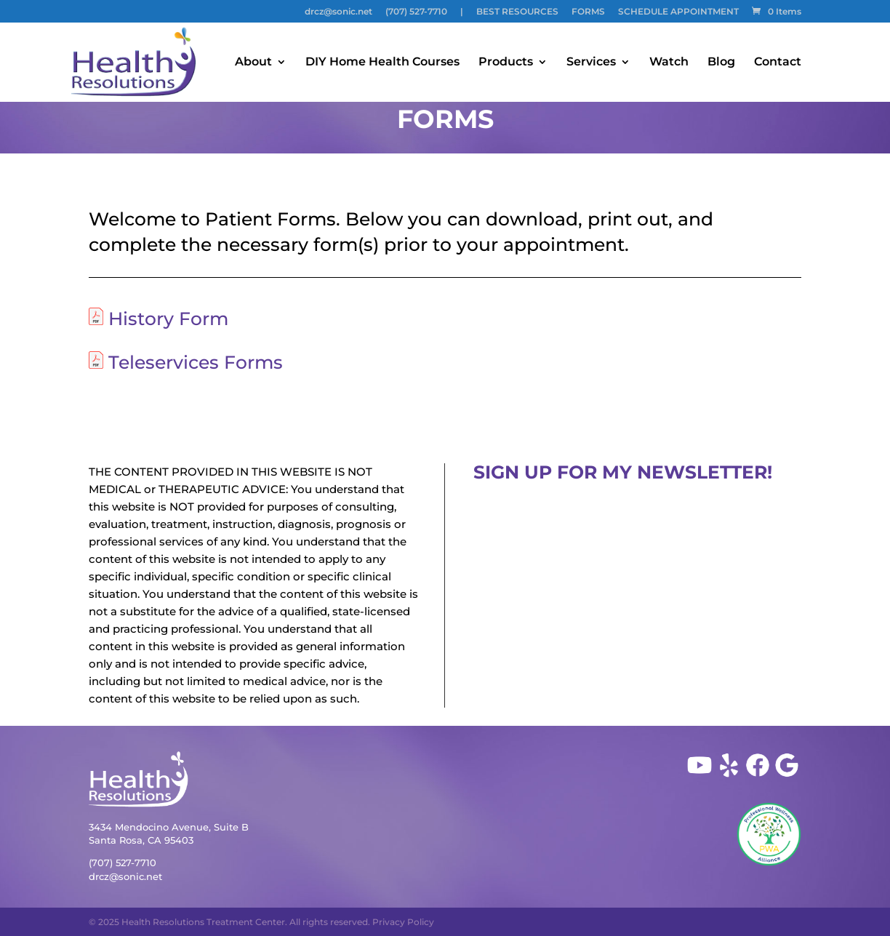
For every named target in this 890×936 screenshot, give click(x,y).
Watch (669, 62)
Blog (721, 62)
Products (505, 62)
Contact (777, 62)
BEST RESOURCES (517, 12)
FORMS (588, 12)
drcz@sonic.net (338, 12)
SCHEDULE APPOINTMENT (678, 12)
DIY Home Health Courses (382, 62)
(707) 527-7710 (416, 12)
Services (591, 62)
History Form (168, 318)
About (253, 62)
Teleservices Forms (195, 362)
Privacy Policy (403, 921)
